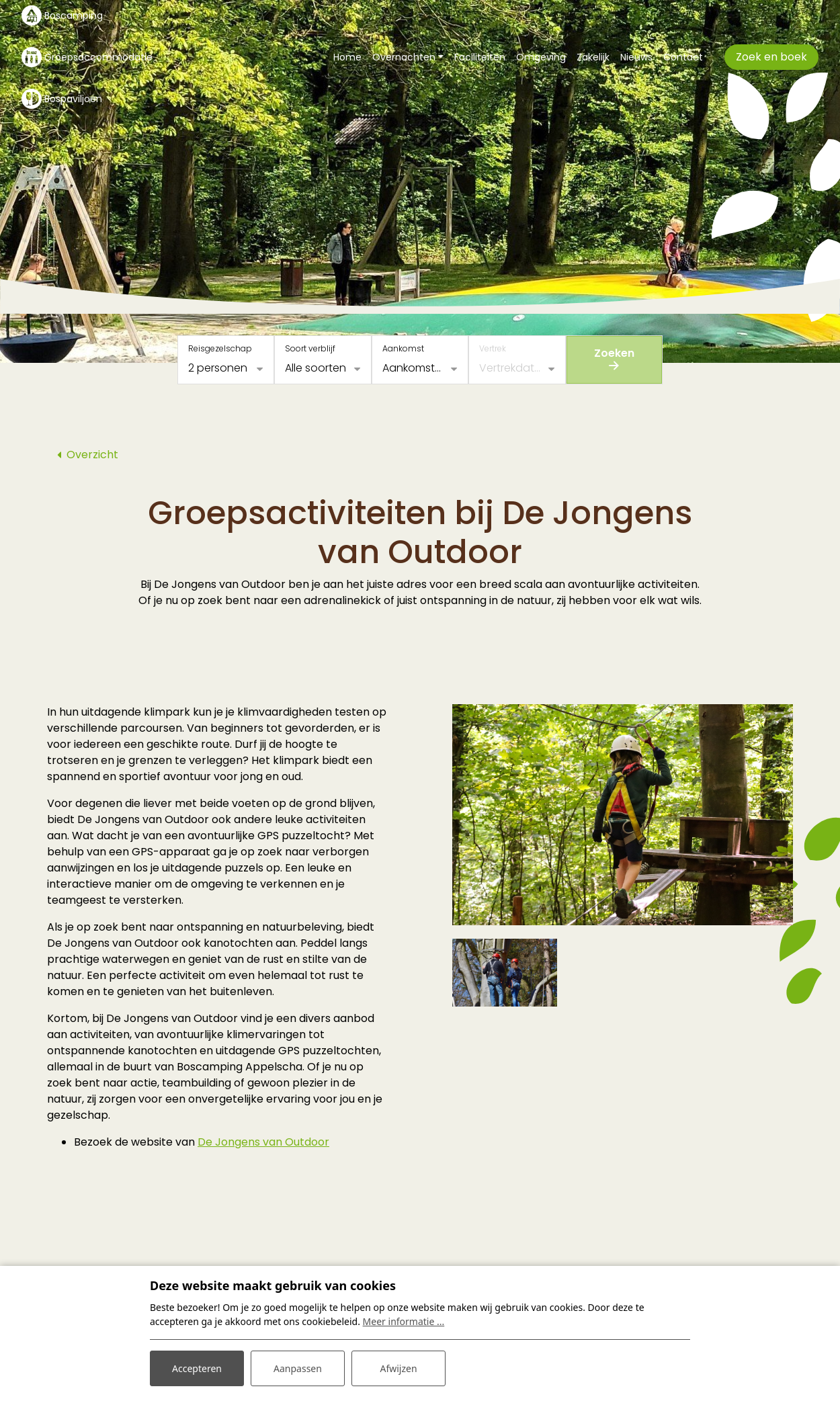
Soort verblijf (310, 348)
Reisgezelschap (220, 348)
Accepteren (197, 1368)
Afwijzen (398, 1368)
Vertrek (492, 348)
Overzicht (92, 454)
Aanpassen (298, 1368)
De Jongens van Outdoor (263, 1142)
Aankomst (403, 348)
